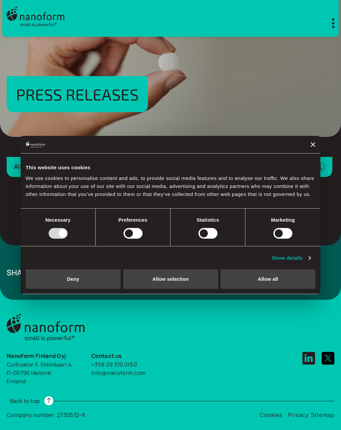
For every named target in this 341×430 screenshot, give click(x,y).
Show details (287, 258)
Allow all (268, 279)
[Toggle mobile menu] (328, 21)
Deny (73, 279)
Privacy (298, 415)
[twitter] (328, 358)
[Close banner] (313, 144)
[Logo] (35, 18)
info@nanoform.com (118, 373)
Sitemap (322, 415)
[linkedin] (308, 358)
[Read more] (30, 401)
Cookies (271, 415)
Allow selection (170, 279)
